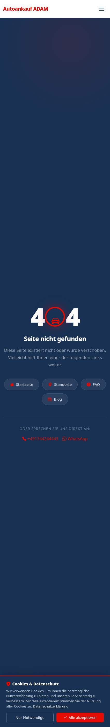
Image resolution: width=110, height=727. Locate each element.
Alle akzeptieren (80, 717)
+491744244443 (40, 439)
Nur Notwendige (30, 717)
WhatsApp (74, 439)
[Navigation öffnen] (102, 9)
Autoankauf (25, 8)
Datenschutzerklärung (50, 706)
